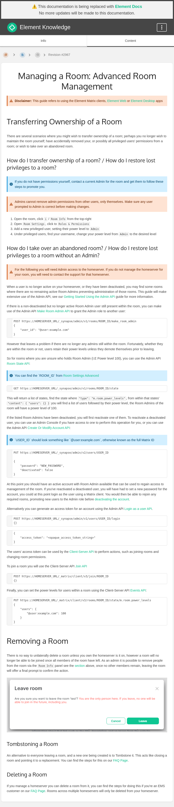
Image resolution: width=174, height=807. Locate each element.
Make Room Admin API (53, 311)
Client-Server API (82, 552)
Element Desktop (143, 101)
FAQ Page (120, 760)
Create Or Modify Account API (49, 428)
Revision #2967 (59, 55)
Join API (81, 566)
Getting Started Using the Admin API (89, 296)
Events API (138, 590)
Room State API (18, 363)
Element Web (116, 101)
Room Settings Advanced (81, 375)
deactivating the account (112, 499)
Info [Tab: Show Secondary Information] (43, 41)
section (80, 665)
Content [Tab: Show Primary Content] (130, 41)
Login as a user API (138, 509)
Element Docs (128, 6)
